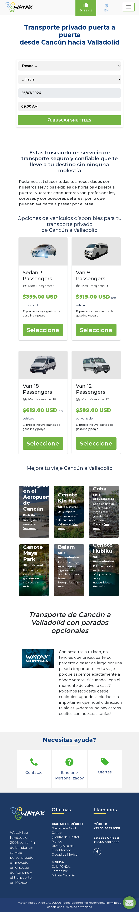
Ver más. (29, 528)
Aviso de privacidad (79, 906)
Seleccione (43, 330)
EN (106, 8)
